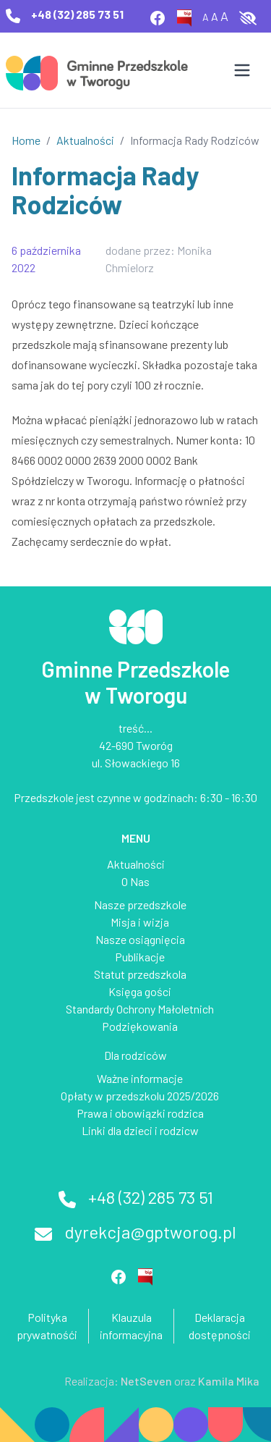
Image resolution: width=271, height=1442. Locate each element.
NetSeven (146, 1381)
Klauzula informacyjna (131, 1325)
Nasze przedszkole (140, 904)
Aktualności (85, 140)
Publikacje (140, 957)
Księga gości (139, 991)
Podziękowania (140, 1026)
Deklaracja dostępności (220, 1325)
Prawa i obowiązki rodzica (140, 1113)
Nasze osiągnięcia (140, 939)
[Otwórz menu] (242, 70)
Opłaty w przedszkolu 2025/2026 (140, 1095)
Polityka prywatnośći (47, 1325)
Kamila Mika (228, 1381)
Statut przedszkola (140, 974)
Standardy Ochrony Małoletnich (140, 1009)
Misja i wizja (140, 922)
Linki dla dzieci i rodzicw (140, 1130)
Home (26, 140)
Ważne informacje (140, 1078)
